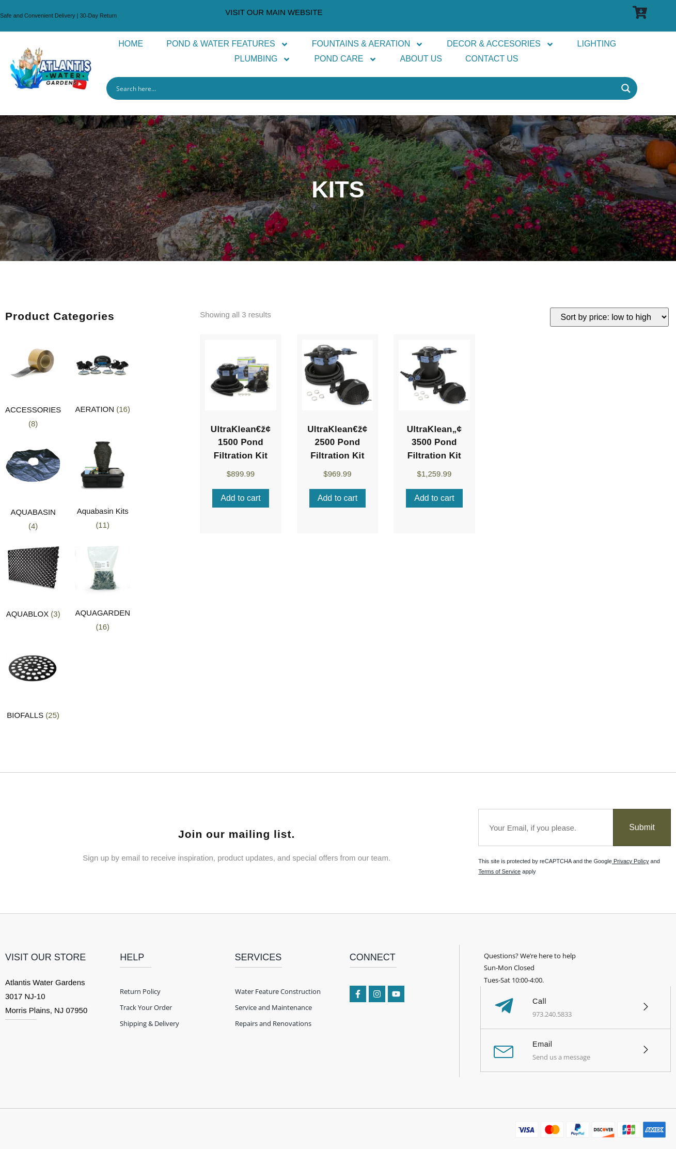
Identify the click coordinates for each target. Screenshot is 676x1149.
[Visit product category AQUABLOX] (33, 581)
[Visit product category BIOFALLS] (33, 683)
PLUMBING (262, 59)
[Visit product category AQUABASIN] (33, 487)
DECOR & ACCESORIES (500, 44)
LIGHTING (597, 43)
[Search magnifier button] (626, 88)
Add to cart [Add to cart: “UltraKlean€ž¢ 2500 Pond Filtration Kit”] (337, 498)
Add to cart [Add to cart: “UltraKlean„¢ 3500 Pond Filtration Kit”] (434, 498)
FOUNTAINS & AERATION (368, 44)
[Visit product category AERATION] (102, 377)
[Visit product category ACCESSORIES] (33, 384)
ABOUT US (421, 58)
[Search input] (365, 88)
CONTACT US (491, 58)
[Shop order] (609, 317)
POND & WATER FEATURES (227, 44)
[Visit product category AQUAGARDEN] (102, 588)
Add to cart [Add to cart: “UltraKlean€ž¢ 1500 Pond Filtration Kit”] (240, 498)
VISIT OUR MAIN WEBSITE (273, 12)
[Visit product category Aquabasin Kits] (102, 486)
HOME (130, 43)
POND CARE (345, 59)
